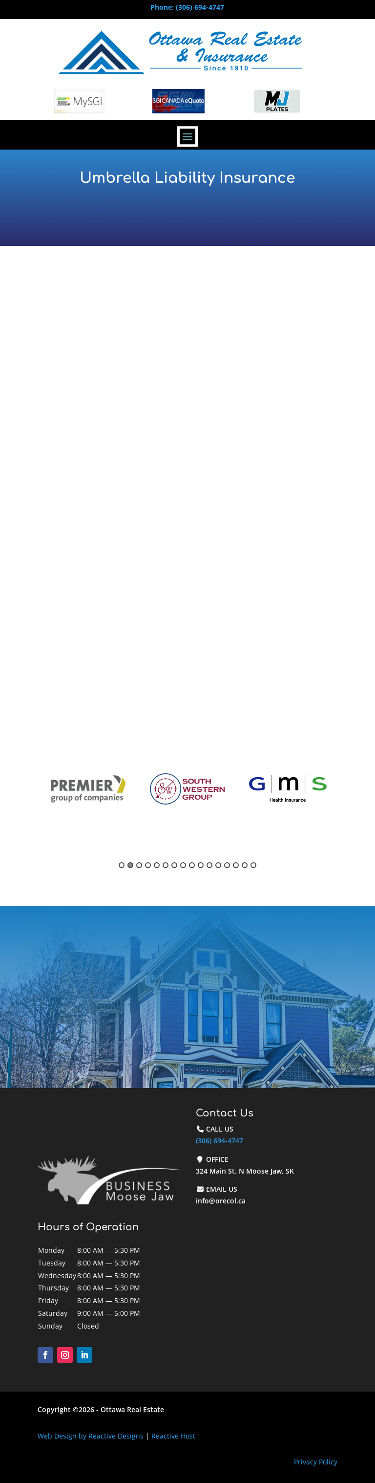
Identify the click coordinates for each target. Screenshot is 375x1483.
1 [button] (122, 865)
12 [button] (218, 865)
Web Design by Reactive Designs (91, 1435)
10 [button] (201, 865)
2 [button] (130, 865)
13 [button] (227, 865)
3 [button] (139, 865)
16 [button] (253, 865)
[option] (88, 789)
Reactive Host (173, 1435)
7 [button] (174, 865)
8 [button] (183, 865)
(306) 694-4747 (219, 1140)
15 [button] (245, 865)
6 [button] (165, 865)
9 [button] (192, 865)
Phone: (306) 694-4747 (187, 7)
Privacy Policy (315, 1461)
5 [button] (157, 865)
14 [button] (236, 865)
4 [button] (148, 865)
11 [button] (209, 865)
